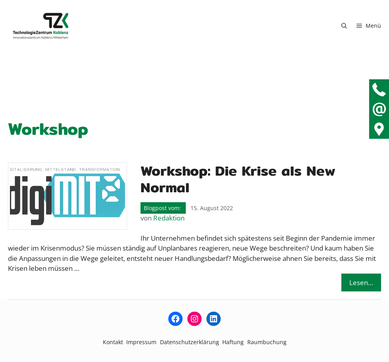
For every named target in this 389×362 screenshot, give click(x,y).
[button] (344, 26)
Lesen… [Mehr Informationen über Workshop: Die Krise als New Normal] (361, 282)
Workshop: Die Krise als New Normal (238, 179)
